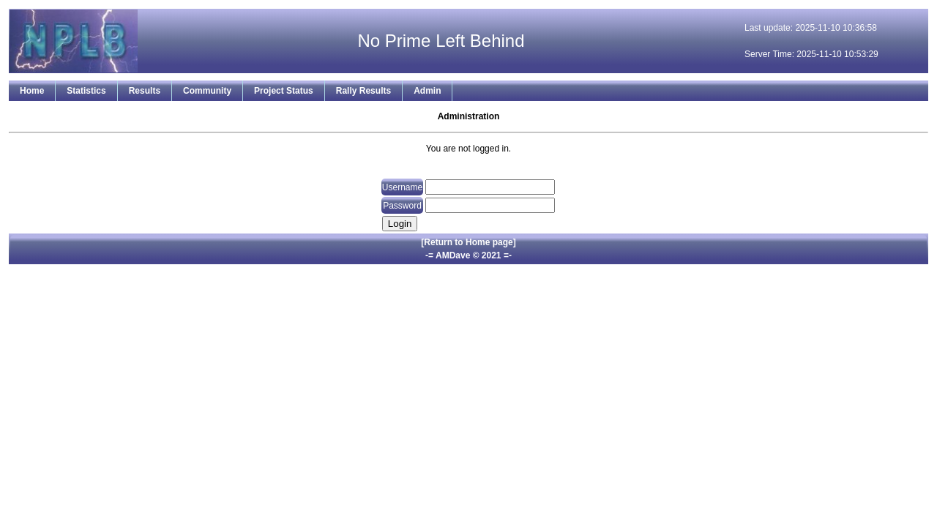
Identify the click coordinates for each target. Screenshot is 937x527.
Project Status (283, 91)
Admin (427, 91)
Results (144, 91)
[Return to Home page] (468, 242)
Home (32, 91)
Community (207, 91)
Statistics (86, 91)
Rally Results (363, 91)
